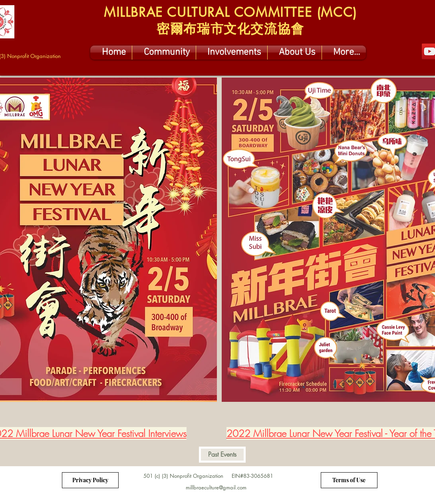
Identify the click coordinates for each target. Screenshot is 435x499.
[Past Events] (222, 455)
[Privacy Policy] (90, 480)
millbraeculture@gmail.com (216, 487)
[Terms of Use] (349, 480)
